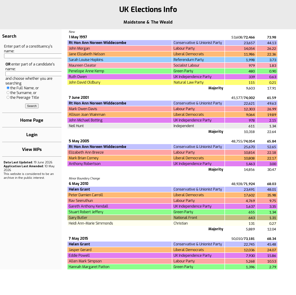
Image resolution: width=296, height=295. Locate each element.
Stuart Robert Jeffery (86, 212)
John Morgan (79, 48)
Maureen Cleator (82, 65)
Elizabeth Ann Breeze (86, 152)
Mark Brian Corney (84, 158)
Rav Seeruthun (81, 200)
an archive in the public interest (29, 176)
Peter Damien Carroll (86, 195)
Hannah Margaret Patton (89, 266)
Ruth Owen (78, 76)
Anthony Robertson (85, 163)
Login (31, 135)
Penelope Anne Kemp (86, 71)
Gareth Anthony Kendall (88, 206)
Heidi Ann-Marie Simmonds (91, 223)
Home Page (31, 120)
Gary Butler (78, 217)
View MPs (32, 149)
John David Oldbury (84, 82)
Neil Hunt (76, 125)
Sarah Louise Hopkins (86, 59)
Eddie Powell (79, 255)
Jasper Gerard (80, 249)
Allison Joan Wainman (87, 114)
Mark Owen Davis (83, 108)
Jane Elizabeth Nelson (87, 54)
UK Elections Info (148, 9)
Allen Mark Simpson (85, 261)
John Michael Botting (86, 120)
